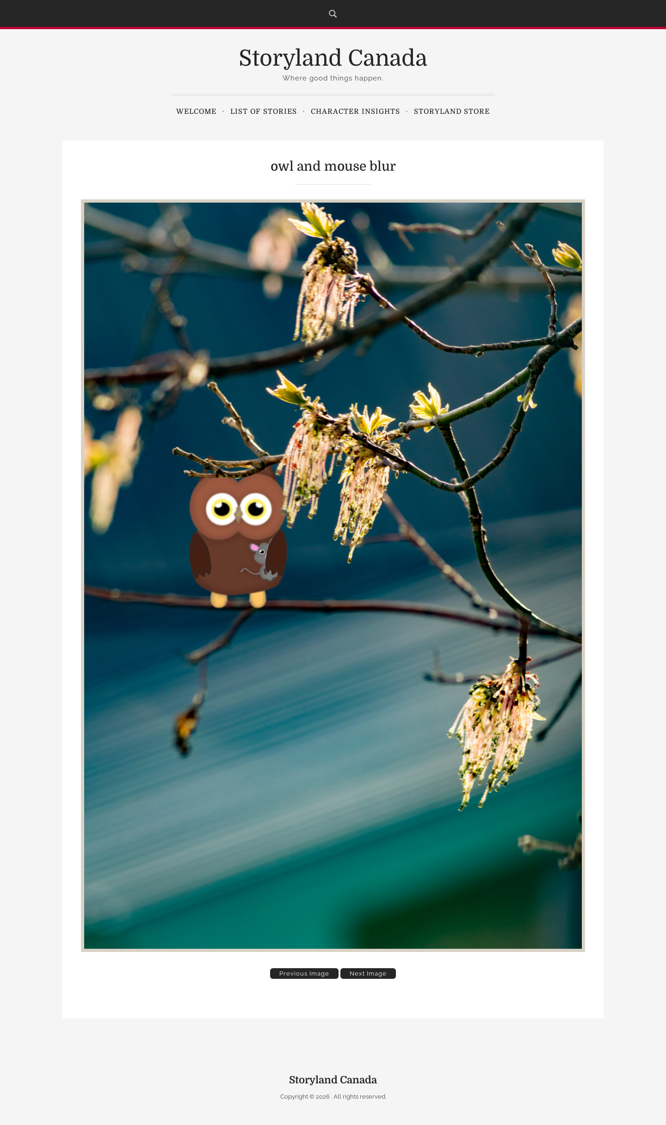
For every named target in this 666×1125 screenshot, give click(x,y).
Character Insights (355, 111)
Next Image (368, 973)
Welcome (196, 111)
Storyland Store (452, 111)
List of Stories (263, 111)
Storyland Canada (333, 58)
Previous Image (304, 973)
